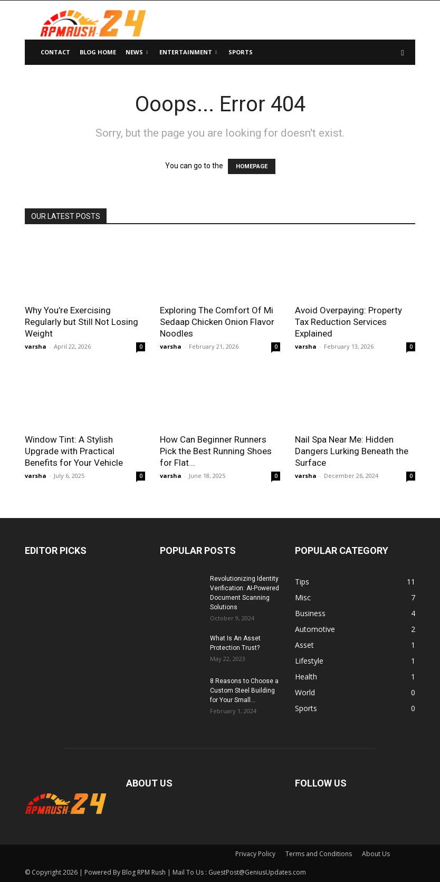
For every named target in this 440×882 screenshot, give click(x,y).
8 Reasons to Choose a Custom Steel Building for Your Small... (244, 690)
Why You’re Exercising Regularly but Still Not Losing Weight (81, 322)
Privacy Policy (255, 853)
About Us (376, 853)
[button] (402, 52)
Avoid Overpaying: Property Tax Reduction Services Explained (348, 322)
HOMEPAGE (251, 166)
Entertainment (188, 52)
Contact (55, 52)
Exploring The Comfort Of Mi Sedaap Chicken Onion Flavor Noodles (217, 322)
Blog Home (98, 52)
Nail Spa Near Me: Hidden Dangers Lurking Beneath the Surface (351, 451)
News (137, 52)
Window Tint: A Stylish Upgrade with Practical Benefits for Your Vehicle (74, 451)
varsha (35, 346)
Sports (240, 52)
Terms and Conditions (318, 853)
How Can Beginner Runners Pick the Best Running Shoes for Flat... (216, 451)
